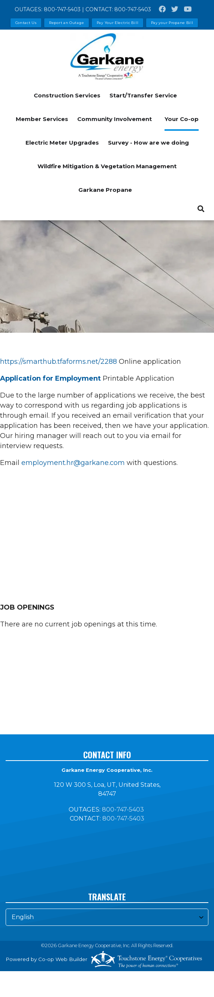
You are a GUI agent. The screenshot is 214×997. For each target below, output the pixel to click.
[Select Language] (107, 917)
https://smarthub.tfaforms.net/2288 (58, 361)
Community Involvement (114, 119)
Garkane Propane (105, 189)
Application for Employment (50, 378)
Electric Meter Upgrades (62, 142)
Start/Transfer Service (143, 95)
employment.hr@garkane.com (73, 463)
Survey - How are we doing (148, 142)
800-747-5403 (62, 9)
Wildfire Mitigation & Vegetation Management (107, 166)
